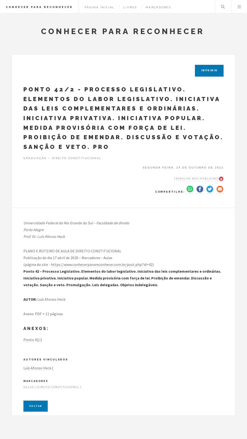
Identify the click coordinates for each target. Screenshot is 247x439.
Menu (239, 7)
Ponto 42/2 (32, 339)
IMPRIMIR (209, 70)
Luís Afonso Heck (37, 368)
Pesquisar (223, 7)
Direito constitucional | (59, 387)
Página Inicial (100, 7)
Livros (130, 7)
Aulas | (30, 387)
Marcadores (158, 7)
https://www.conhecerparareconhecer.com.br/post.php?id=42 (101, 264)
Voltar (35, 406)
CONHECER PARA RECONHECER (39, 7)
